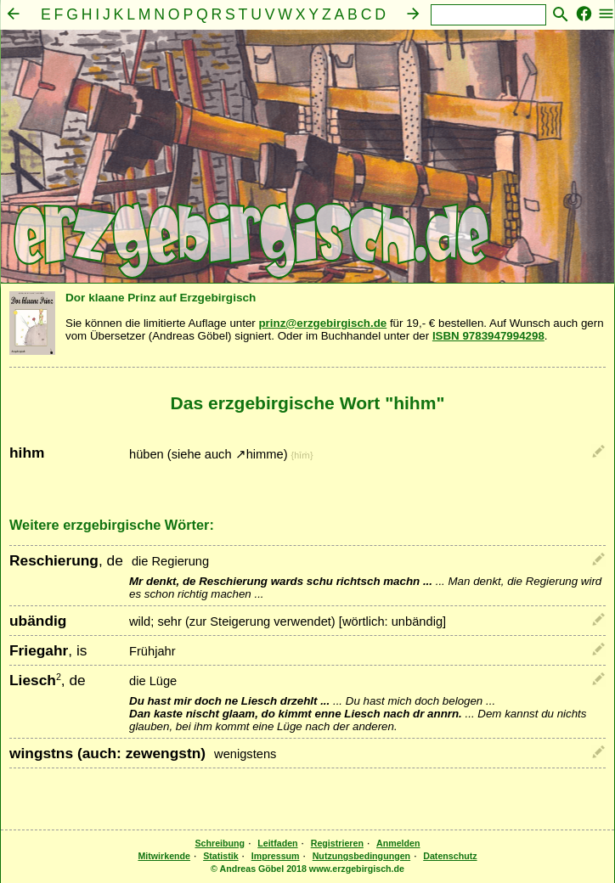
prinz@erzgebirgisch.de (322, 323)
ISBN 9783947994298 (488, 335)
